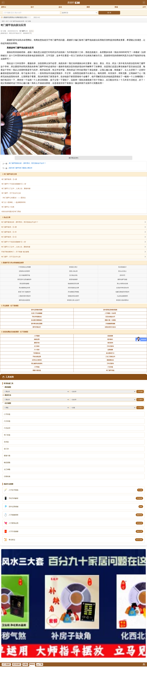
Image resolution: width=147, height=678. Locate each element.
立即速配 (140, 391)
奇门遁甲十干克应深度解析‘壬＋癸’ (13, 242)
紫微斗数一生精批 (110, 320)
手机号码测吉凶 (37, 316)
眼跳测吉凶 (110, 360)
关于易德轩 (6, 664)
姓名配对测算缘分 (36, 320)
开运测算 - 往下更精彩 (10, 306)
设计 (32, 7)
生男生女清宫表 (37, 360)
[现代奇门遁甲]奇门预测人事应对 (20, 168)
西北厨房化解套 (24, 283)
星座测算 (110, 336)
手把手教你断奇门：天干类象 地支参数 (15, 252)
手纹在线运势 (37, 356)
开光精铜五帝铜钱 (73, 292)
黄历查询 (110, 343)
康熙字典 (37, 343)
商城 (116, 7)
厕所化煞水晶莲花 (24, 300)
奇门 (77, 3)
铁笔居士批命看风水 (122, 300)
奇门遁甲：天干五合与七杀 (11, 257)
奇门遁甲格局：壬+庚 (9, 227)
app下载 (40, 664)
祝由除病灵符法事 (73, 283)
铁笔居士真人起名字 (73, 300)
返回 (3, 2)
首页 (3, 21)
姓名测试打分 (110, 353)
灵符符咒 (122, 275)
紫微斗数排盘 (37, 370)
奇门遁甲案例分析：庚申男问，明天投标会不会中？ (27, 163)
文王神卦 (37, 346)
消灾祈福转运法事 (73, 288)
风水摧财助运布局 (24, 288)
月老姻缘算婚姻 (110, 323)
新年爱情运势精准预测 (110, 310)
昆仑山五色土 (122, 271)
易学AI (3, 7)
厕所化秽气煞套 (122, 279)
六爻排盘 (110, 367)
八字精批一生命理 (110, 313)
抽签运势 (37, 339)
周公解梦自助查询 (36, 363)
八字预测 (37, 336)
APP (144, 7)
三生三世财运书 (110, 356)
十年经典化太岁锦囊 (24, 267)
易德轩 (70, 2)
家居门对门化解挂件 (24, 292)
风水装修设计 (122, 267)
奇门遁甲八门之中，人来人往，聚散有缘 (15, 247)
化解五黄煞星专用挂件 (122, 292)
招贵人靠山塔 (73, 271)
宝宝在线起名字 (110, 316)
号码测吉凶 (36, 353)
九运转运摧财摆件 (122, 296)
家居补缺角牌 (73, 279)
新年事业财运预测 (36, 323)
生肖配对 (140, 407)
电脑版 (25, 664)
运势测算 (110, 349)
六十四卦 (37, 349)
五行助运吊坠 (73, 275)
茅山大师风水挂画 (122, 283)
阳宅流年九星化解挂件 (24, 279)
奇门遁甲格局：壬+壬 (9, 237)
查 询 (109, 13)
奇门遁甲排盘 (110, 370)
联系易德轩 (17, 664)
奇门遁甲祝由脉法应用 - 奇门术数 (20, 21)
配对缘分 (110, 339)
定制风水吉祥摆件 (24, 271)
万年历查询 (110, 346)
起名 (60, 7)
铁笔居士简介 (73, 267)
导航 (144, 2)
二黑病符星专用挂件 (24, 296)
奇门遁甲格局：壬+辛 (9, 232)
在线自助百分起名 (110, 327)
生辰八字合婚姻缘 (36, 313)
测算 (88, 7)
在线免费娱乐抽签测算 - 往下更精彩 (15, 332)
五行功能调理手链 (24, 275)
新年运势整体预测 (36, 310)
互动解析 (140, 399)
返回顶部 (144, 665)
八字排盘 (37, 367)
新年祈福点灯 (37, 327)
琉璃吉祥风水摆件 (73, 296)
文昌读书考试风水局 (122, 288)
